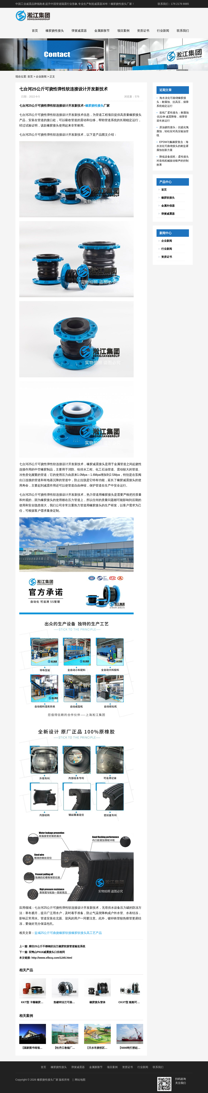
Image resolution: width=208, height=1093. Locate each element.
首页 (35, 30)
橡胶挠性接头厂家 (47, 1079)
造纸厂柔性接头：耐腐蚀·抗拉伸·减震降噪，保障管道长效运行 (173, 116)
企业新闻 (41, 76)
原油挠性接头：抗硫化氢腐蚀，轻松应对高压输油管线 (173, 131)
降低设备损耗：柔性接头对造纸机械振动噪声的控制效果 (173, 160)
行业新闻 (163, 30)
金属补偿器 (168, 205)
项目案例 (123, 30)
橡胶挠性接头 (55, 30)
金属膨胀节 (102, 30)
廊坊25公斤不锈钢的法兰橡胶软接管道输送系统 (57, 946)
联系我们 (183, 30)
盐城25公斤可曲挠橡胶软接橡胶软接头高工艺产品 (68, 932)
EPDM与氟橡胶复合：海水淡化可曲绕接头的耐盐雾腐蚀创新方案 (173, 145)
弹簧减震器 (79, 30)
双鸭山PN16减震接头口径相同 (47, 952)
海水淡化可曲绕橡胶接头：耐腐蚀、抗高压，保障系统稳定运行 (173, 101)
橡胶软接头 (168, 197)
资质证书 (143, 30)
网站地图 (80, 1079)
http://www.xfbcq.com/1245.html (51, 957)
